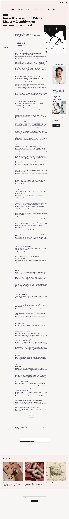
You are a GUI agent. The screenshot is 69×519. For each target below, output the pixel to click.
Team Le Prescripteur (8, 34)
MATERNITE (34, 16)
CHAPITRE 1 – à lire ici (21, 49)
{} (31, 448)
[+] (33, 448)
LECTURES (48, 16)
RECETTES (55, 16)
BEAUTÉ (27, 16)
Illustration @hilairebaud (22, 57)
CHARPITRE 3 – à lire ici (21, 52)
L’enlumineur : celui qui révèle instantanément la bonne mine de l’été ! (22, 434)
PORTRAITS (20, 16)
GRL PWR (13, 16)
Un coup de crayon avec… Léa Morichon (40, 433)
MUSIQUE (41, 16)
